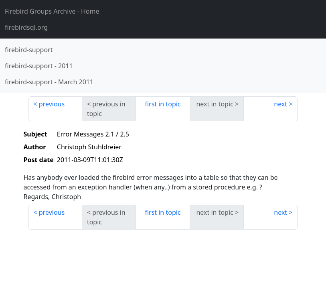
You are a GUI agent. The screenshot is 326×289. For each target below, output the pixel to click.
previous (52, 104)
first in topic (162, 104)
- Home (52, 11)
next (280, 104)
